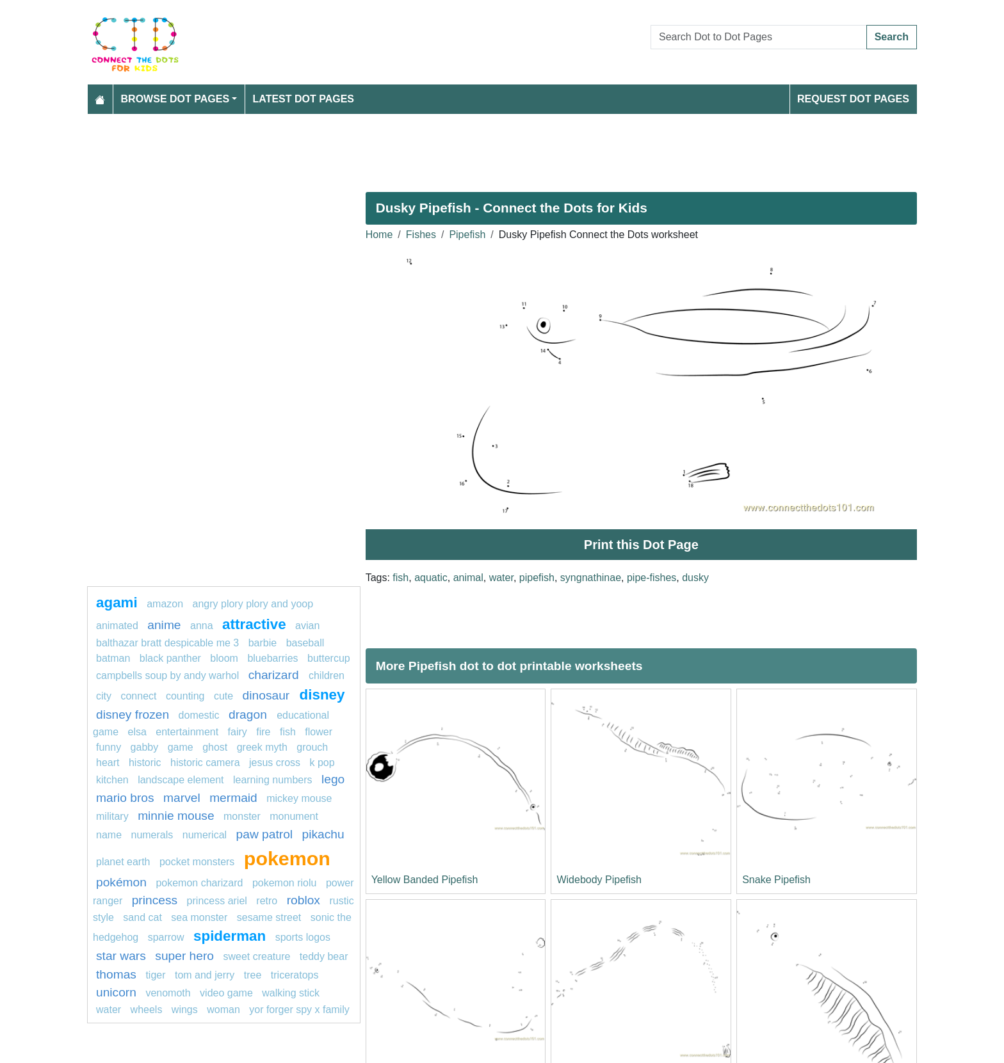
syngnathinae (590, 577)
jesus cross (274, 762)
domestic (199, 715)
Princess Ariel (217, 900)
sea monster (199, 917)
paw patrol (264, 834)
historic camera (204, 762)
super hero (184, 956)
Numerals (152, 834)
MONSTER (242, 816)
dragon (249, 714)
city (103, 696)
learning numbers (272, 779)
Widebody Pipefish (599, 879)
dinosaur (268, 695)
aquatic (431, 577)
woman (223, 1009)
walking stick (291, 992)
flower (318, 731)
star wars (121, 956)
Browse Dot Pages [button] (175, 98)
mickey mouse (299, 798)
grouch (312, 747)
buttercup (328, 658)
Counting (185, 696)
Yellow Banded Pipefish (424, 879)
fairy (237, 731)
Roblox (303, 900)
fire (263, 731)
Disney (322, 695)
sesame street (269, 917)
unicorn (116, 992)
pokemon (287, 858)
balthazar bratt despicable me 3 (167, 642)
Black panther (170, 658)
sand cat (142, 917)
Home (379, 234)
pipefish (537, 577)
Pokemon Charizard (199, 882)
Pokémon (121, 882)
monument (294, 816)
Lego (332, 779)
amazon (165, 603)
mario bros (125, 797)
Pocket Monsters (196, 861)
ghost (214, 747)
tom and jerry (204, 975)
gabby (145, 747)
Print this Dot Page (641, 545)
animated (117, 625)
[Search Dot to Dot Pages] (759, 37)
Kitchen (112, 779)
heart (107, 762)
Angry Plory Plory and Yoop (253, 603)
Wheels (147, 1009)
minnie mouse (176, 815)
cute (223, 696)
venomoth (167, 992)
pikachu (323, 834)
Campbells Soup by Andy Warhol (167, 675)
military (112, 816)
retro (266, 900)
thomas (116, 974)
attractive (254, 624)
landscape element (180, 779)
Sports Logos (302, 937)
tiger (155, 975)
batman (113, 658)
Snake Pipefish (776, 879)
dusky (695, 577)
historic (145, 762)
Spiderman (229, 936)
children (326, 675)
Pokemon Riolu (284, 882)
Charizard (275, 675)
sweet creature (256, 956)
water (501, 577)
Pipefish (467, 234)
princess (154, 900)
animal (468, 577)
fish (401, 577)
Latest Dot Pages (304, 98)
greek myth (262, 747)
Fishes (421, 234)
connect (138, 696)
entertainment (187, 731)
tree (253, 975)
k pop (321, 762)
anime (164, 625)
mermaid (233, 797)
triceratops (295, 975)
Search (892, 36)
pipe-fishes (651, 577)
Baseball (305, 642)
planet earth (123, 861)
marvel (181, 797)
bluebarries (272, 658)
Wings (185, 1009)
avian (307, 625)
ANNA (201, 625)
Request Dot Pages (853, 98)
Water (108, 1009)
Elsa (136, 731)
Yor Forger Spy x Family (299, 1009)
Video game (226, 992)
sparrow (166, 937)
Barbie (262, 642)
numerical (204, 834)
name (109, 834)
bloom (224, 658)
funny (108, 747)
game (180, 747)
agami (117, 603)
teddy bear (324, 956)
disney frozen (132, 714)
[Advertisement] (471, 148)
